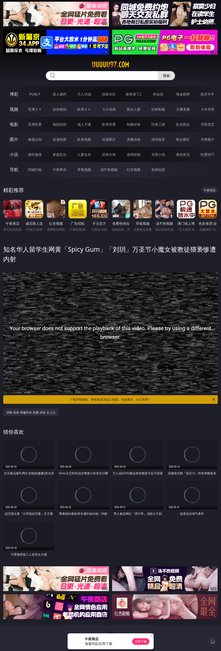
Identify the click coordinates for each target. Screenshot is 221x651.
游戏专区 (109, 94)
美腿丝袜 (134, 139)
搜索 (166, 75)
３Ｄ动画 (109, 109)
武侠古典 (109, 154)
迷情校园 (134, 154)
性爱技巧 (207, 154)
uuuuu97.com (110, 64)
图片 (14, 139)
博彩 (14, 94)
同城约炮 (35, 169)
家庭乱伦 (59, 154)
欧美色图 (84, 139)
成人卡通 (84, 124)
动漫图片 (109, 139)
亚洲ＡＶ (35, 109)
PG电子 (35, 94)
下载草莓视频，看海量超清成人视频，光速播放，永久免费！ (142, 399)
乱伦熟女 (183, 124)
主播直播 (183, 109)
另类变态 (207, 124)
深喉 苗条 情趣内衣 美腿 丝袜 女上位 (30, 412)
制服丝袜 (134, 124)
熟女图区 (183, 139)
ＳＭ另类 (207, 109)
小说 (14, 154)
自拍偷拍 (59, 109)
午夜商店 (59, 169)
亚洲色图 (59, 139)
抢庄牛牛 (207, 94)
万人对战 (84, 94)
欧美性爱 (109, 124)
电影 (14, 124)
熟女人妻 (134, 109)
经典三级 (158, 124)
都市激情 (35, 154)
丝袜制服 (158, 109)
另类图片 (207, 139)
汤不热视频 (108, 169)
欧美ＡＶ (84, 109)
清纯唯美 (158, 139)
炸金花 (158, 94)
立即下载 (141, 641)
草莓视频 (84, 169)
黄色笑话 (183, 154)
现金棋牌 (183, 94)
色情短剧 (158, 169)
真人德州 (59, 94)
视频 (14, 109)
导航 (14, 169)
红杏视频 (134, 169)
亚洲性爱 (35, 124)
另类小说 (158, 154)
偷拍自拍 (59, 124)
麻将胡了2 (133, 94)
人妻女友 (84, 154)
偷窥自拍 (35, 139)
